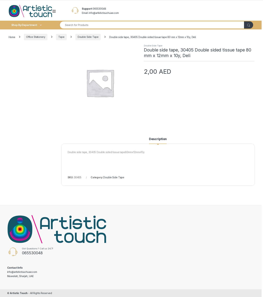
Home (12, 36)
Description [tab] (158, 139)
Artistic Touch (19, 293)
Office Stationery (35, 36)
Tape (61, 36)
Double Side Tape (88, 36)
